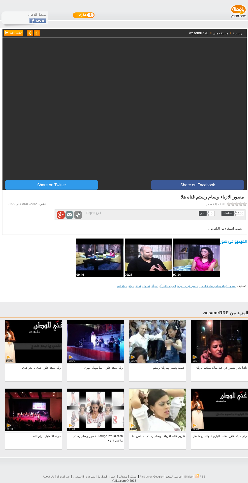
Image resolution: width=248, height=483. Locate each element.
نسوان (146, 285)
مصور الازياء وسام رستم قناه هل (217, 285)
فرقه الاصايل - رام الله (47, 436)
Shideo (188, 476)
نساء (138, 285)
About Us (48, 476)
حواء (131, 285)
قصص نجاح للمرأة (187, 285)
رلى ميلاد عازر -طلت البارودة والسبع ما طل (219, 436)
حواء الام (122, 285)
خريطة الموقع (174, 476)
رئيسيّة (133, 476)
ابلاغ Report (93, 213)
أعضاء (112, 476)
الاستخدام (78, 476)
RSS (200, 476)
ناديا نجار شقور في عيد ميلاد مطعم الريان (221, 367)
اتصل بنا (102, 476)
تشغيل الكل (13, 32)
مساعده (90, 476)
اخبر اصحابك (63, 476)
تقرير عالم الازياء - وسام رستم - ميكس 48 (158, 436)
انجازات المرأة (168, 285)
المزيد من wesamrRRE (225, 312)
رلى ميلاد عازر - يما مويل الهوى (103, 367)
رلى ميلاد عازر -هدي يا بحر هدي (41, 367)
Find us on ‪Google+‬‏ (152, 476)
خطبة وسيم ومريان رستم (169, 367)
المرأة (155, 285)
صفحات (123, 476)
